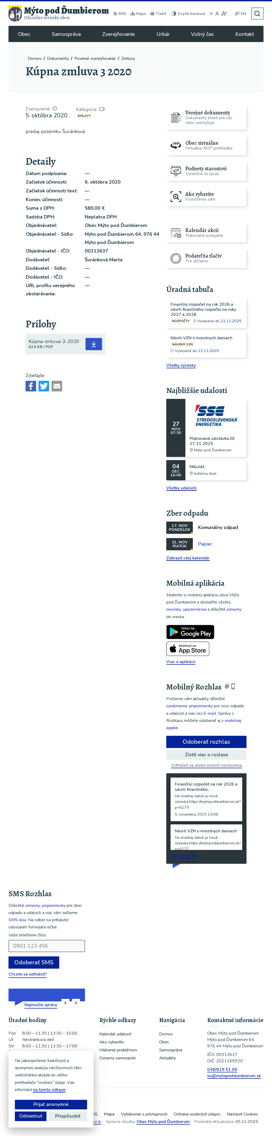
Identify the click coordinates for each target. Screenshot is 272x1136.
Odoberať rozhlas (206, 742)
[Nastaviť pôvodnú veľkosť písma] (217, 13)
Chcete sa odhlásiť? (27, 974)
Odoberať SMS (33, 962)
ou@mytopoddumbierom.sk (234, 1076)
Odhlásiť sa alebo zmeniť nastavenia (206, 765)
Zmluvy (84, 116)
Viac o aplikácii (181, 662)
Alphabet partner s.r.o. (79, 1122)
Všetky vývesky (181, 365)
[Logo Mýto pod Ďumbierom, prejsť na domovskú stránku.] (58, 14)
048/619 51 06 (222, 1069)
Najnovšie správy (40, 1005)
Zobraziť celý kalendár (188, 558)
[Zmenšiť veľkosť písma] (211, 13)
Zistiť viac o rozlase (206, 754)
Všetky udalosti (181, 488)
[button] (65, 1003)
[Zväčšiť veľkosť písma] (224, 13)
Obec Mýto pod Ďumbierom (163, 1122)
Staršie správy (184, 855)
